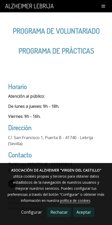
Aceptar (83, 212)
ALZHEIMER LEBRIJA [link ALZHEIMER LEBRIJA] (29, 6)
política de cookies (75, 200)
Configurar (31, 212)
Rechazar (59, 212)
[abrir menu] (103, 6)
